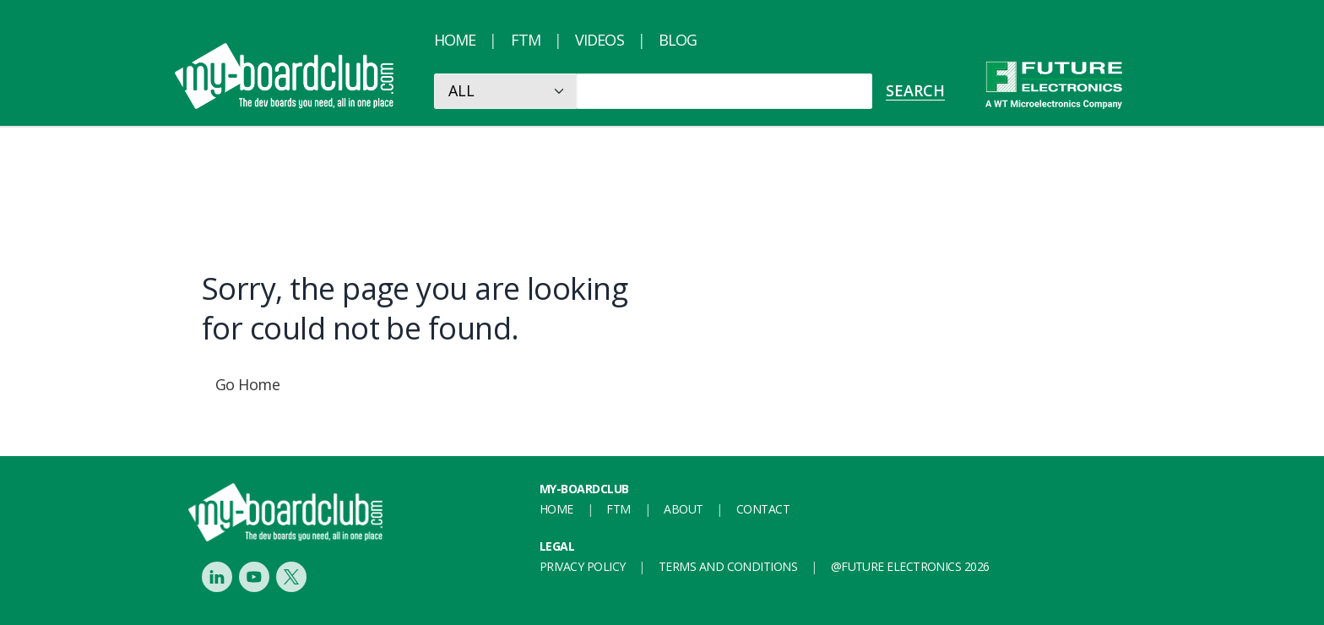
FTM (525, 40)
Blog (678, 40)
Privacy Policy (582, 566)
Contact (763, 509)
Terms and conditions (728, 566)
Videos (599, 40)
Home (454, 40)
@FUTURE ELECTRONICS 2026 (910, 566)
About (683, 509)
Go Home (247, 384)
